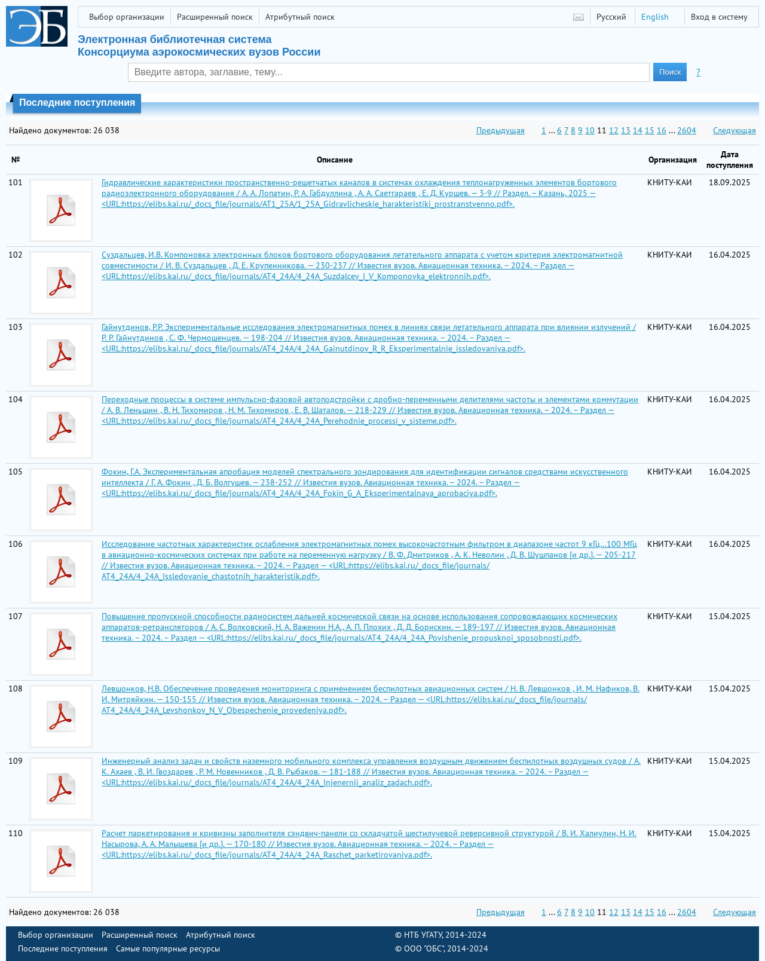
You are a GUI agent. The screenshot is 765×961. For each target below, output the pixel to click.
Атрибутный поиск (300, 16)
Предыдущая (500, 130)
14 (637, 130)
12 (614, 130)
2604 (686, 130)
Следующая (734, 130)
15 (649, 130)
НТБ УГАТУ (423, 934)
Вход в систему (719, 16)
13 (626, 130)
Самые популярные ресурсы (168, 948)
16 (661, 130)
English (655, 16)
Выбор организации (126, 16)
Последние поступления (63, 948)
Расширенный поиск (215, 16)
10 (590, 130)
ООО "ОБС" (423, 948)
